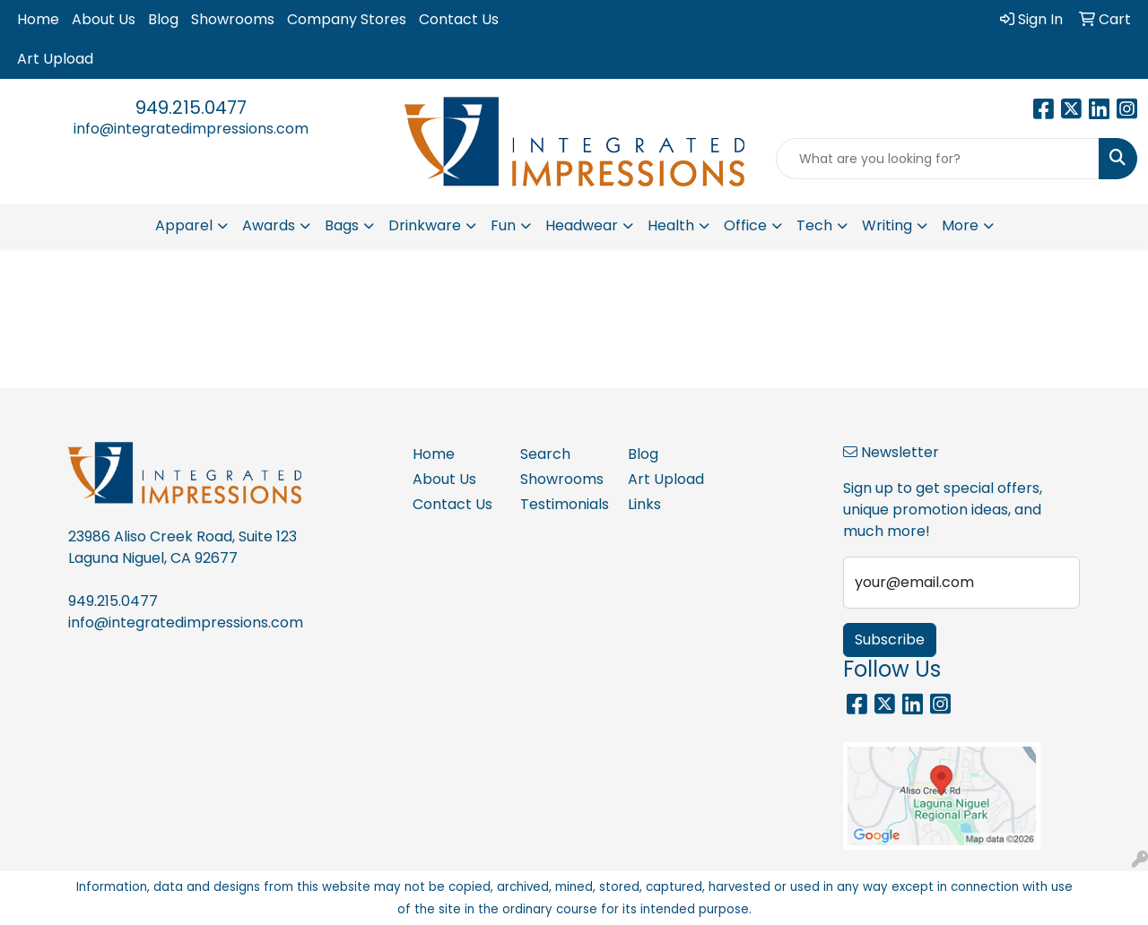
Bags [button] (342, 225)
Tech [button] (814, 225)
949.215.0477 (191, 107)
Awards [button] (268, 225)
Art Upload (55, 58)
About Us (103, 19)
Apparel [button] (184, 225)
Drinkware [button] (424, 225)
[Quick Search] (938, 158)
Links (644, 504)
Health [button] (671, 225)
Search (545, 454)
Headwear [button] (581, 225)
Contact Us (459, 19)
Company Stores (346, 19)
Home (38, 19)
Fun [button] (503, 225)
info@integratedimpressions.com (191, 128)
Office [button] (745, 225)
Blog (163, 19)
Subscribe (890, 639)
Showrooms (232, 19)
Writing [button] (887, 225)
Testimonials (563, 504)
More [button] (960, 225)
